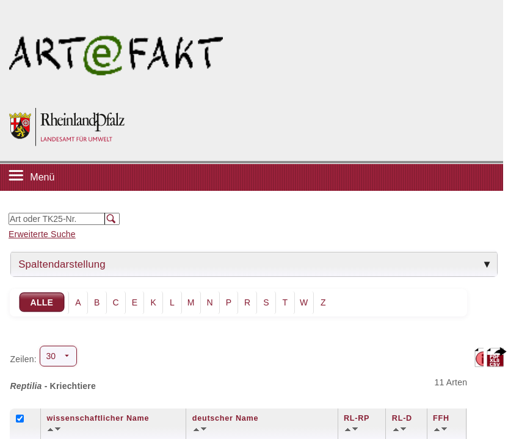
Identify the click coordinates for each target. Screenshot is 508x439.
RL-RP (356, 418)
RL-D (402, 418)
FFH (441, 418)
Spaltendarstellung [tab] (62, 264)
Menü (42, 177)
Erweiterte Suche (42, 234)
